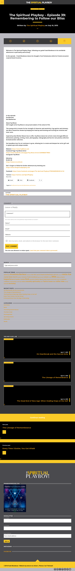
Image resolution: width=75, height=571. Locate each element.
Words (5, 321)
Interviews (7, 305)
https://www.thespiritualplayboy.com (18, 167)
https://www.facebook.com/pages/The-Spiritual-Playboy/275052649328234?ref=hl (38, 171)
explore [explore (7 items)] (19, 277)
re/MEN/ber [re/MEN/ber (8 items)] (7, 281)
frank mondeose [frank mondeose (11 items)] (32, 277)
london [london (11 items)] (23, 279)
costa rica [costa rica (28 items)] (66, 274)
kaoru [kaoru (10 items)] (63, 277)
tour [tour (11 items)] (54, 281)
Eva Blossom (14, 185)
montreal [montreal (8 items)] (53, 279)
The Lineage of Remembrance (12, 292)
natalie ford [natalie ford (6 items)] (58, 279)
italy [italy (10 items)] (57, 277)
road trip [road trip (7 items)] (19, 281)
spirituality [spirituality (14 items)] (36, 281)
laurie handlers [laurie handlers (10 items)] (16, 279)
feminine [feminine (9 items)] (24, 277)
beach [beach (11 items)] (42, 274)
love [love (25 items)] (27, 279)
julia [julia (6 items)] (60, 277)
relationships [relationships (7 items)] (13, 281)
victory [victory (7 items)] (66, 281)
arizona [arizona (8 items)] (29, 274)
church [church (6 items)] (60, 274)
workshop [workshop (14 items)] (12, 283)
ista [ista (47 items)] (54, 276)
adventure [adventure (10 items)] (7, 274)
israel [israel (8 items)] (50, 277)
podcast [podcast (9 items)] (64, 279)
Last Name (6, 525)
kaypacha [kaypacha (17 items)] (7, 279)
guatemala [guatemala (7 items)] (40, 277)
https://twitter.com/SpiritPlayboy (22, 175)
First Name (6, 518)
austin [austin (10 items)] (38, 274)
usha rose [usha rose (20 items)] (60, 281)
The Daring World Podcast (11, 309)
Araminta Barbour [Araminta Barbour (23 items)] (18, 274)
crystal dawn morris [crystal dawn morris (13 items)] (10, 277)
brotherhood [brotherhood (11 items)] (49, 274)
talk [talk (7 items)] (41, 281)
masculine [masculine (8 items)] (32, 279)
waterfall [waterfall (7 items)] (6, 283)
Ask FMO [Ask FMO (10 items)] (33, 274)
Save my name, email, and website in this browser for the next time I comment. (34, 241)
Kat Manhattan (25, 185)
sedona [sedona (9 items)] (24, 281)
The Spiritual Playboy (36, 25)
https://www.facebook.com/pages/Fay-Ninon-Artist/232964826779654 (28, 153)
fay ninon (19, 185)
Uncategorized (8, 314)
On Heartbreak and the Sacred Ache (14, 290)
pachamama (33, 185)
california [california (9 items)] (55, 274)
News (5, 307)
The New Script (34, 9)
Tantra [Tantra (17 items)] (45, 281)
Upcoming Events (9, 316)
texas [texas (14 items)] (51, 281)
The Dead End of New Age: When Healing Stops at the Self (20, 294)
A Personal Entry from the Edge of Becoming (16, 298)
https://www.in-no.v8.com (14, 162)
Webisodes (41, 9)
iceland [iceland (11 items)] (46, 277)
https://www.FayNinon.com (20, 149)
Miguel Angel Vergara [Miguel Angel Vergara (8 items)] (45, 279)
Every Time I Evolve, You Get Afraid (13, 296)
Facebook (7, 551)
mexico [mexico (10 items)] (37, 279)
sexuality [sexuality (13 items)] (29, 281)
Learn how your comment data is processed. (44, 250)
